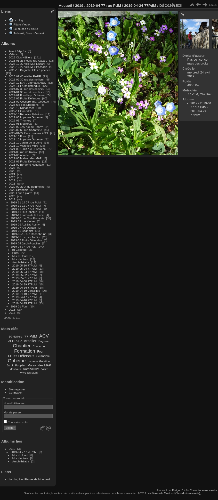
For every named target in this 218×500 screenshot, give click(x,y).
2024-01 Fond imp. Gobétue (27, 95)
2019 (12, 199)
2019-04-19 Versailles (26, 290)
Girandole (43, 356)
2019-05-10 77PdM (24, 265)
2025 (12, 170)
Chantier (22, 345)
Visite (44, 369)
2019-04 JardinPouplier (25, 243)
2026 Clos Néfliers (20, 57)
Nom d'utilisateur (14, 403)
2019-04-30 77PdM (24, 281)
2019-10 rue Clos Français (27, 218)
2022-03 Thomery (20, 120)
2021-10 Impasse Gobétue (26, 139)
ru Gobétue (19, 249)
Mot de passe (12, 412)
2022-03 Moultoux (20, 123)
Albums (8, 43)
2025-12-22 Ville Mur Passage (28, 66)
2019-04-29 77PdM (24, 284)
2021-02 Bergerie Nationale (26, 164)
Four (40, 351)
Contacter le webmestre (203, 490)
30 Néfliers (15, 336)
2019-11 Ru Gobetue (24, 211)
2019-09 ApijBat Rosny (25, 224)
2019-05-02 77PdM (24, 274)
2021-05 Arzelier (19, 155)
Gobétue (17, 360)
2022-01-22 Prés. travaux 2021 (28, 133)
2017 (12, 312)
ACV (44, 336)
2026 (12, 167)
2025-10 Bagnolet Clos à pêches (29, 70)
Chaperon (38, 346)
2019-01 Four (19, 306)
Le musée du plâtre (26, 28)
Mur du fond (20, 256)
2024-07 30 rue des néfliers (26, 88)
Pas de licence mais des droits (197, 61)
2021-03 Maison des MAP (25, 158)
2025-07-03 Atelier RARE (25, 76)
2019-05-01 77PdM (24, 278)
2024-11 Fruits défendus (24, 85)
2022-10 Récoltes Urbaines (26, 114)
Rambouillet (31, 369)
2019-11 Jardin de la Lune (27, 215)
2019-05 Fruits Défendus (26, 240)
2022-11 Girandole (20, 111)
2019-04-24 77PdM (24, 287)
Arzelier (30, 341)
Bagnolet (44, 341)
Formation (24, 351)
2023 (12, 177)
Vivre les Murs (29, 372)
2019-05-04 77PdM (24, 268)
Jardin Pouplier (16, 365)
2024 (12, 174)
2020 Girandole (18, 189)
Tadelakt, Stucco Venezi (29, 33)
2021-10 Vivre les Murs (23, 145)
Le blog (18, 20)
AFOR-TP (15, 341)
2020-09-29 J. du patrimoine (27, 186)
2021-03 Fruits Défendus (24, 161)
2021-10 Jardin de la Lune (25, 142)
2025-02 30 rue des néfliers (26, 79)
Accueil (65, 5)
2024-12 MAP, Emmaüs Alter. (27, 82)
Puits (15, 252)
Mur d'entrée (20, 259)
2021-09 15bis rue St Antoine (27, 148)
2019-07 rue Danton (23, 227)
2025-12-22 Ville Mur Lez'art (27, 63)
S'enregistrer (17, 389)
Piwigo (176, 490)
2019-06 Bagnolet (22, 230)
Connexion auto (16, 422)
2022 (12, 180)
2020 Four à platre (20, 192)
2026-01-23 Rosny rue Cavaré (28, 60)
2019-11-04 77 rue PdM (26, 208)
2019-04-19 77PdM (24, 293)
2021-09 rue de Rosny (23, 151)
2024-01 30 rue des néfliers (27, 92)
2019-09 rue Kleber (23, 221)
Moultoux (15, 369)
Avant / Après (17, 51)
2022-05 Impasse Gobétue (26, 117)
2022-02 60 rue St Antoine (25, 129)
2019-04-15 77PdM (24, 303)
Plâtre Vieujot (22, 24)
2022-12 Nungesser (21, 107)
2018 (12, 309)
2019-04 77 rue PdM (24, 246)
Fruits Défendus (21, 356)
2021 (12, 183)
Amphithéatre (20, 262)
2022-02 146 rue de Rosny (26, 126)
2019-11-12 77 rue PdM (26, 205)
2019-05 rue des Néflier (25, 237)
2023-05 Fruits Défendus (24, 98)
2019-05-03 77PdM (24, 271)
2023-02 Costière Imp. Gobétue (29, 101)
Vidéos (13, 54)
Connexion (16, 392)
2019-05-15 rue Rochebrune (29, 233)
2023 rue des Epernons (24, 104)
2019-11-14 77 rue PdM (26, 202)
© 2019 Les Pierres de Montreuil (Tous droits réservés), (169, 493)
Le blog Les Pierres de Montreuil (29, 479)
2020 (12, 196)
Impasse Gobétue (39, 361)
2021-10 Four (17, 136)
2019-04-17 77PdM (24, 296)
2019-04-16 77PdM (24, 300)
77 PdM (30, 336)
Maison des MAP (39, 365)
